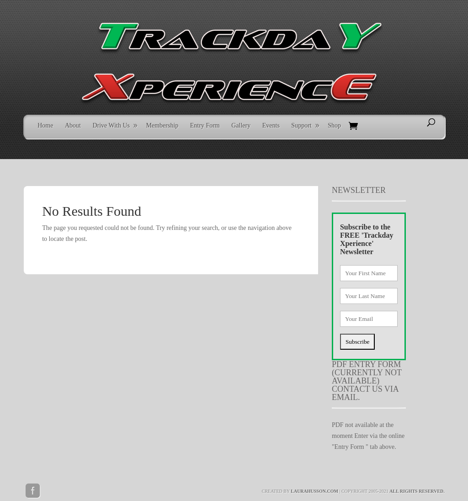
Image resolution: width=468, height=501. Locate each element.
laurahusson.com (314, 491)
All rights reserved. (417, 491)
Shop (334, 125)
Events (271, 125)
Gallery (240, 125)
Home (45, 125)
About (73, 125)
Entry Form (205, 125)
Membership (162, 125)
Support (301, 125)
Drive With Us (111, 125)
